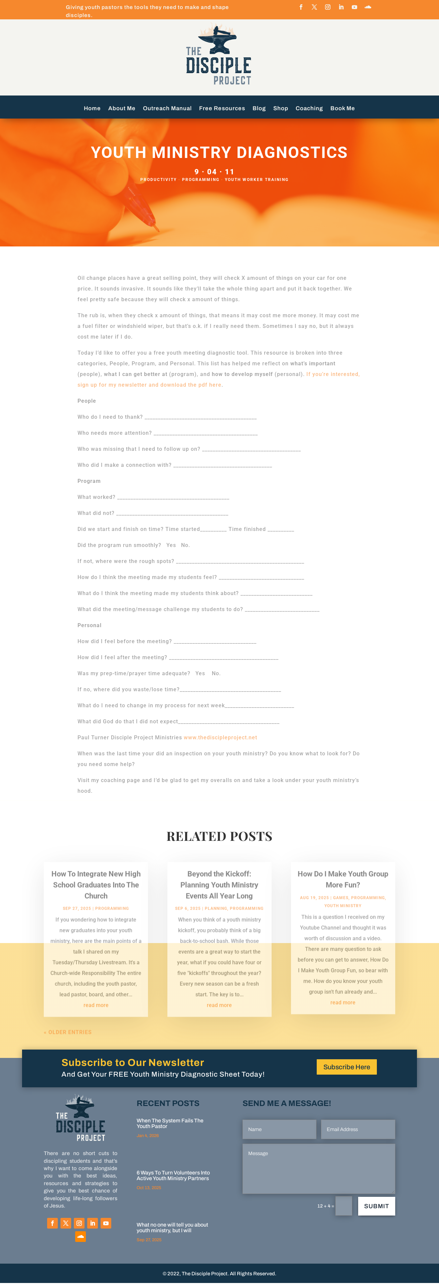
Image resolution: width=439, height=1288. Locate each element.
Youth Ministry (342, 916)
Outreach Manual (167, 109)
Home (92, 109)
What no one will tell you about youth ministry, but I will (172, 1232)
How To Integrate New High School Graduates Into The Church (96, 896)
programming (201, 184)
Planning (216, 919)
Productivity (158, 184)
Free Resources (222, 109)
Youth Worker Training (257, 184)
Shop (280, 109)
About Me (122, 109)
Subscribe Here (346, 1072)
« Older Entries (68, 1043)
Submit (376, 1211)
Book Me (342, 109)
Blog (259, 109)
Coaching (309, 109)
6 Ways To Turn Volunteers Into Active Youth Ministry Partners (173, 1180)
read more (96, 1016)
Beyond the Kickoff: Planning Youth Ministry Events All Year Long (219, 896)
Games (340, 908)
